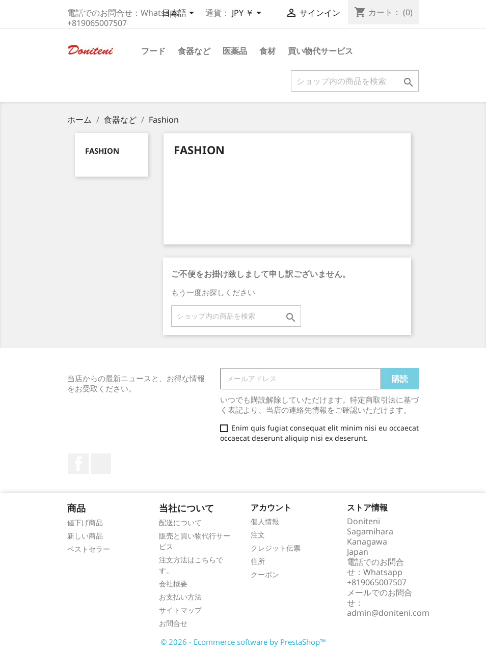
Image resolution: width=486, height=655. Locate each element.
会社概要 (173, 583)
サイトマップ (180, 610)
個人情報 (265, 521)
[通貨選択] (248, 14)
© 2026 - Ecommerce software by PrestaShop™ (243, 642)
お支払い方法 (180, 597)
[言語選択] (180, 14)
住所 (258, 561)
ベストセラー (88, 549)
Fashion (102, 151)
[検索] (355, 81)
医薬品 (235, 50)
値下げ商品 (85, 522)
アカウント (271, 507)
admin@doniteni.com (388, 612)
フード (153, 50)
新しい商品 (85, 535)
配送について (180, 522)
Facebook (78, 463)
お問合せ (173, 623)
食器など (194, 50)
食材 (267, 50)
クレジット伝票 (276, 548)
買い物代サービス (320, 50)
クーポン (265, 574)
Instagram (101, 463)
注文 (258, 534)
